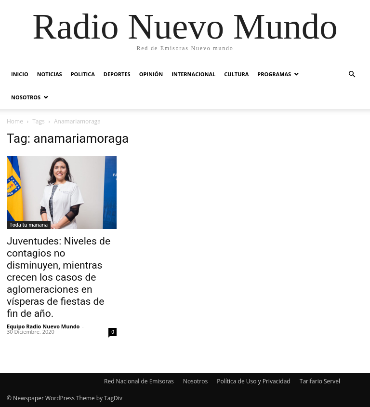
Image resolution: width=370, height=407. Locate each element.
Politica (83, 74)
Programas (274, 74)
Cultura (236, 74)
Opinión (151, 74)
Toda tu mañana (29, 224)
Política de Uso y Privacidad (253, 381)
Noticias (49, 74)
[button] (351, 74)
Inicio (19, 74)
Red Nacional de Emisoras (139, 381)
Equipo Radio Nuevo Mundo (43, 326)
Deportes (117, 74)
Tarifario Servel (320, 381)
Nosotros (25, 97)
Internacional (193, 74)
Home (15, 121)
